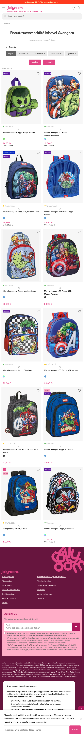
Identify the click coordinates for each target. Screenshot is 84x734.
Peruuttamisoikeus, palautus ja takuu (51, 577)
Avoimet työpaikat (9, 598)
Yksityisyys (41, 590)
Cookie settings (8, 594)
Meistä (4, 603)
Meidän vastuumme (44, 594)
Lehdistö (40, 598)
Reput (11, 53)
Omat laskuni (7, 585)
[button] (3, 8)
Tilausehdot (7, 581)
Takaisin (5, 23)
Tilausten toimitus (44, 581)
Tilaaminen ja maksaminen (46, 585)
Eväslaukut (24, 53)
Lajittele (49, 62)
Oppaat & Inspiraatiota (11, 590)
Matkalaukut (39, 53)
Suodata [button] (35, 62)
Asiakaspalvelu (8, 577)
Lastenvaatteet (35, 40)
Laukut (45, 40)
